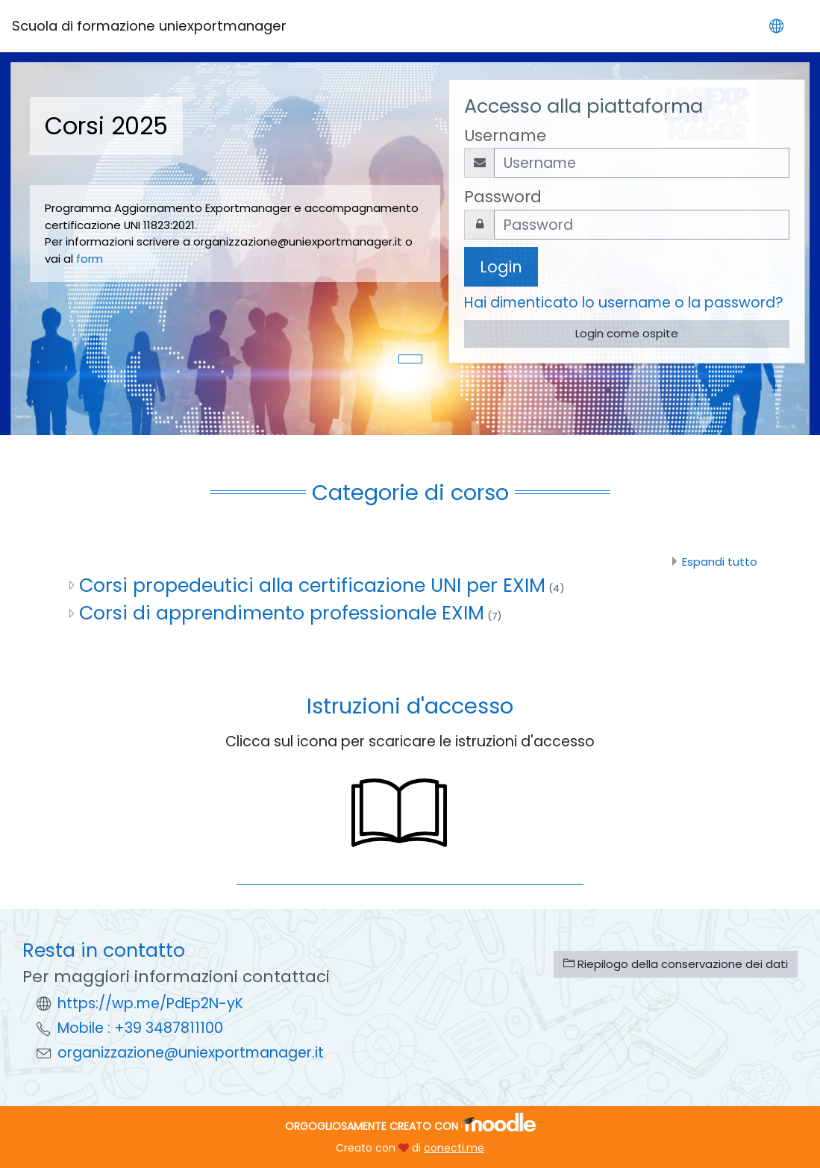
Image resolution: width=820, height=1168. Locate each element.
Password (503, 196)
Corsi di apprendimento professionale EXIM (281, 612)
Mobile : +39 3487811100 (140, 1028)
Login (501, 267)
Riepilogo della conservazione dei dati (675, 964)
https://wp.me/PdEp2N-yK (150, 1003)
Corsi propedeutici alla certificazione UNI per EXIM (312, 585)
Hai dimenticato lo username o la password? (623, 303)
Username (505, 135)
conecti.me (454, 1147)
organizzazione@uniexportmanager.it (190, 1053)
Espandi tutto (719, 561)
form (93, 258)
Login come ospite (626, 333)
